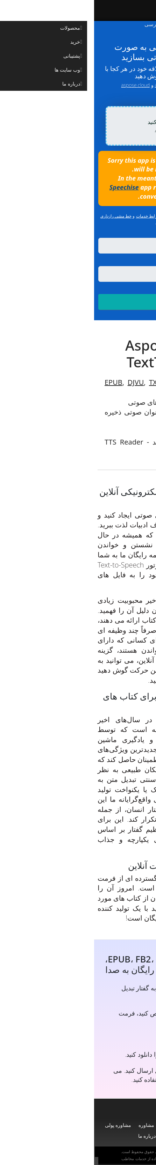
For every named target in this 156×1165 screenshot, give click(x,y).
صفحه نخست (132, 1125)
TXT (60, 382)
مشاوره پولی (24, 1125)
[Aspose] (103, 10)
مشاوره (52, 1125)
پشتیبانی (75, 1125)
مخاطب (33, 1159)
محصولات (101, 1125)
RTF (119, 382)
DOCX (98, 382)
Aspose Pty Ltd (86, 1152)
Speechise (30, 187)
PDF (139, 392)
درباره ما (53, 1136)
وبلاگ (106, 1136)
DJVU (42, 382)
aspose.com (73, 85)
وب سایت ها (81, 1136)
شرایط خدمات (54, 216)
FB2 (78, 382)
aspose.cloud (41, 85)
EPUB (19, 382)
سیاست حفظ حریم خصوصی (106, 1159)
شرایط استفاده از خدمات (61, 1159)
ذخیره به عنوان (129, 261)
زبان (147, 233)
